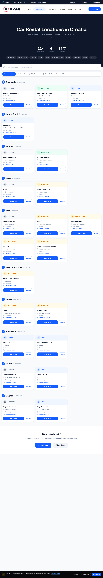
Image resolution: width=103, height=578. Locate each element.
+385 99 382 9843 (9, 133)
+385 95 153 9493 (43, 254)
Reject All (86, 574)
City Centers (34, 74)
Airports (22, 74)
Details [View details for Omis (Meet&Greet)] (28, 201)
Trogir (68, 57)
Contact (78, 9)
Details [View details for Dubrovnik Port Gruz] (62, 105)
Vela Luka (77, 57)
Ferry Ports (48, 74)
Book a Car (95, 9)
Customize (76, 574)
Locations (39, 9)
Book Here (13, 105)
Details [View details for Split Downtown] (28, 233)
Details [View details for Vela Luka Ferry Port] (62, 354)
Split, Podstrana (57, 57)
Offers (62, 9)
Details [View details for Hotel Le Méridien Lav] (28, 290)
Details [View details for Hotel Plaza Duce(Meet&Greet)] (62, 201)
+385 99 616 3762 (9, 382)
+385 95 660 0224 (9, 100)
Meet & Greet (61, 74)
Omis (41, 57)
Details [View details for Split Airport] (28, 137)
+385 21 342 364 (9, 197)
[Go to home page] (5, 2)
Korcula (33, 57)
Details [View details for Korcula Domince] (28, 169)
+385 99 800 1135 (9, 414)
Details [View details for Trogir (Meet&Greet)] (28, 322)
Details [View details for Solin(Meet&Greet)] (62, 233)
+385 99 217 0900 (43, 350)
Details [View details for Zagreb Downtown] (28, 418)
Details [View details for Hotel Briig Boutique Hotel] (62, 258)
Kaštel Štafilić (22, 57)
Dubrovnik (11, 57)
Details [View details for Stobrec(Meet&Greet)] (28, 258)
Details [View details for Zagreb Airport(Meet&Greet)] (62, 418)
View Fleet (60, 445)
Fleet (29, 9)
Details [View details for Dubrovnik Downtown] (28, 105)
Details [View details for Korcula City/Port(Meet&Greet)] (62, 169)
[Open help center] (16, 2)
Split (47, 57)
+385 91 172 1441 (9, 165)
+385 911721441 (42, 165)
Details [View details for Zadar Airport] (62, 386)
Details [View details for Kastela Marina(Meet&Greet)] (96, 233)
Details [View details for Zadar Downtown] (28, 386)
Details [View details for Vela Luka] (28, 354)
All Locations (9, 74)
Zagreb (92, 57)
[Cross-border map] (30, 2)
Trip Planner (52, 9)
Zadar (85, 57)
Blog (70, 9)
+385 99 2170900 (9, 350)
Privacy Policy (55, 574)
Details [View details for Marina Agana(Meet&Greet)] (62, 322)
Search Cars (43, 445)
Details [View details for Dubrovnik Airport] (96, 105)
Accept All (96, 574)
